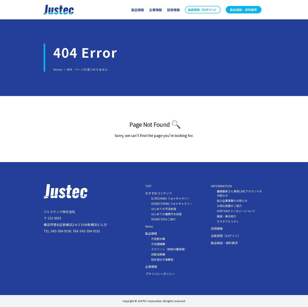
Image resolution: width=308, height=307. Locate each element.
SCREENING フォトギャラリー (170, 198)
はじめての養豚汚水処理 (166, 214)
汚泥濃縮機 (158, 244)
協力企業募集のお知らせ (232, 201)
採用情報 (217, 228)
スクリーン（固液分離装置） (169, 249)
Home (57, 69)
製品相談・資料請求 (224, 243)
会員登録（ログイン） (226, 236)
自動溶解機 (158, 254)
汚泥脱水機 (158, 239)
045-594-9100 (61, 231)
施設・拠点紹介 (226, 216)
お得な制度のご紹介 (229, 206)
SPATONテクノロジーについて (236, 211)
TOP (148, 186)
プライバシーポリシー (160, 274)
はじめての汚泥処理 (163, 209)
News (149, 226)
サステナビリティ (228, 221)
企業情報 (151, 266)
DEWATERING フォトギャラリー (171, 204)
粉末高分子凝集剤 (162, 259)
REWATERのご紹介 (163, 219)
